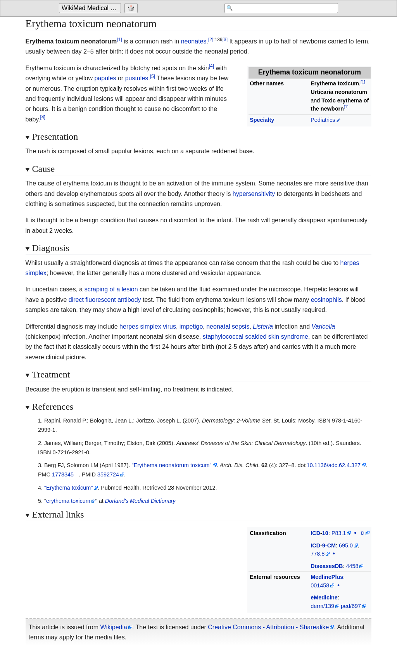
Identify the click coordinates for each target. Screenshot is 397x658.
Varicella (323, 326)
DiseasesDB (327, 566)
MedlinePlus (327, 577)
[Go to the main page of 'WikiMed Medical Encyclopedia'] (91, 8)
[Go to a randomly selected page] (132, 8)
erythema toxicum (68, 501)
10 (325, 533)
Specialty (262, 120)
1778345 (63, 474)
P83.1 (338, 533)
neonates (194, 41)
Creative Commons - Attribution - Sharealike (268, 627)
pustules (136, 78)
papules (105, 78)
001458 (320, 585)
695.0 (346, 545)
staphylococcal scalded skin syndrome (255, 336)
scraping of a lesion (111, 289)
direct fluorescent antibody (105, 299)
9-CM (329, 545)
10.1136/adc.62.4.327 (334, 465)
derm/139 (322, 606)
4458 (352, 566)
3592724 (108, 474)
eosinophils (326, 299)
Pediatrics (323, 120)
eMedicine (324, 597)
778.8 (318, 554)
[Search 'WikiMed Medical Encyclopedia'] (276, 8)
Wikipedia (113, 627)
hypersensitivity (254, 193)
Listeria (263, 326)
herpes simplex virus (147, 326)
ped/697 (351, 606)
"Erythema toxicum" (68, 488)
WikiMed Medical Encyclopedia (91, 8)
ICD (315, 533)
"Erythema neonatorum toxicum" (172, 465)
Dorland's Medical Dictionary (140, 501)
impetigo (191, 326)
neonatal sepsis (227, 326)
